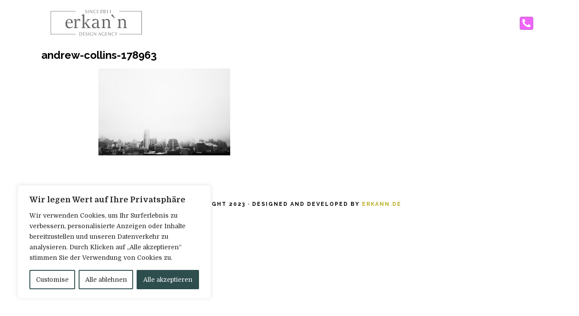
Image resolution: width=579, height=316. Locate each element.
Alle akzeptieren (167, 279)
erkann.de (382, 204)
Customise (52, 279)
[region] (114, 241)
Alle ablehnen (106, 279)
